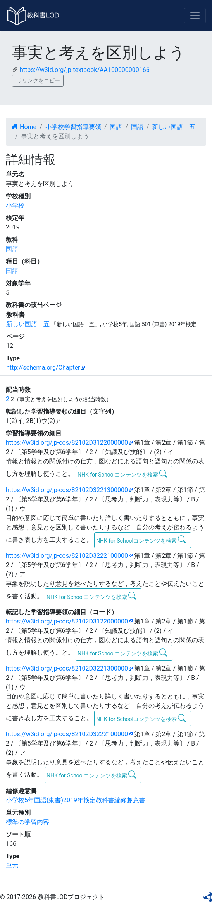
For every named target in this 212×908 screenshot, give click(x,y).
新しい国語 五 (173, 127)
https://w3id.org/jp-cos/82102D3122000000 (67, 442)
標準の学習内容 (27, 822)
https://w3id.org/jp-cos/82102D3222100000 (67, 555)
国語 (116, 127)
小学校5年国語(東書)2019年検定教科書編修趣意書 (75, 800)
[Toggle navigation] (195, 15)
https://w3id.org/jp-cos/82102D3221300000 (67, 490)
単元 (12, 865)
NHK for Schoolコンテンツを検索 (123, 473)
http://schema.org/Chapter (43, 367)
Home (24, 127)
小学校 (15, 205)
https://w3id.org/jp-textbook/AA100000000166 (85, 69)
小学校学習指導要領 (73, 127)
